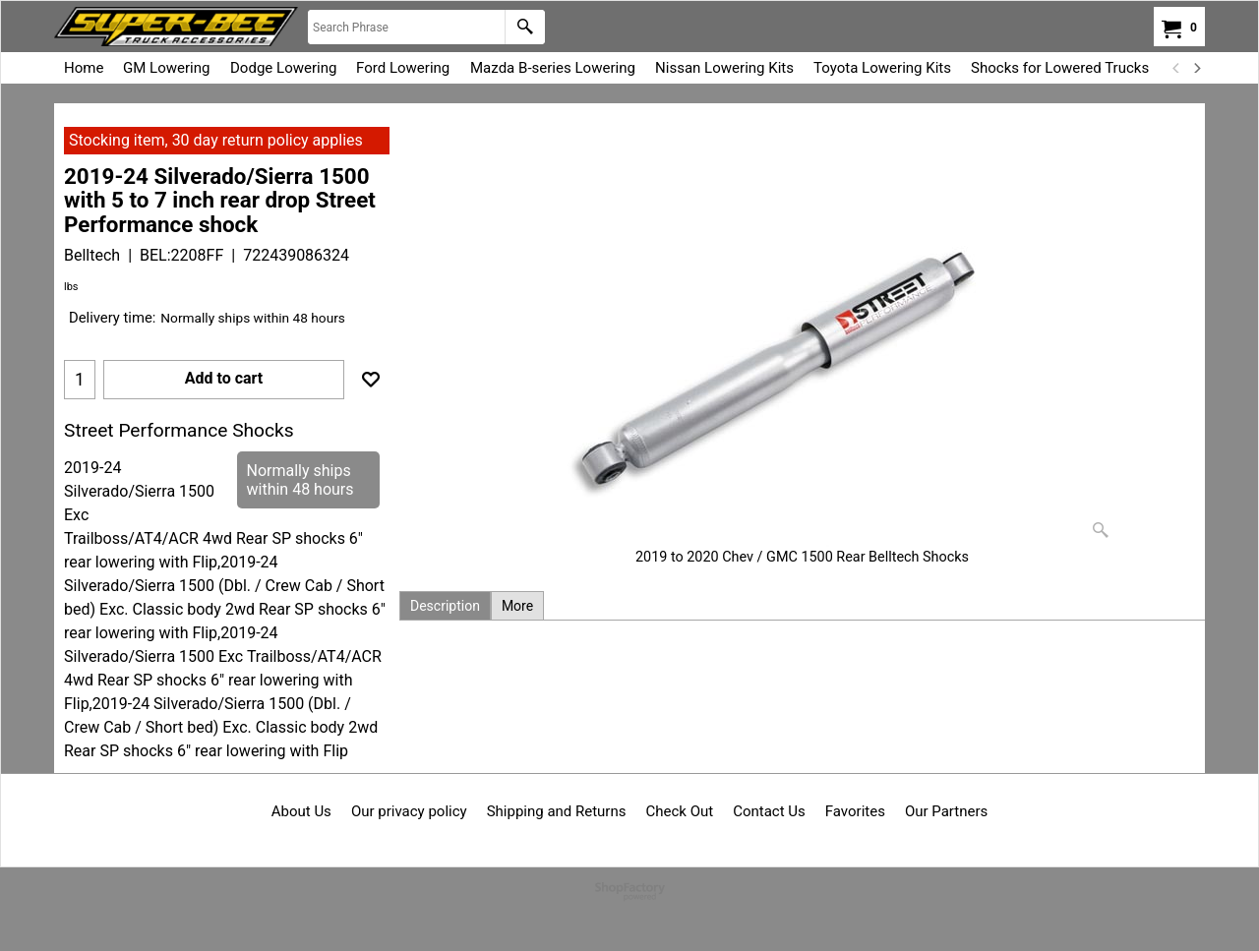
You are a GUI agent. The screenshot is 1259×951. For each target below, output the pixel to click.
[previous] (1176, 68)
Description (445, 606)
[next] (1196, 68)
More (517, 606)
